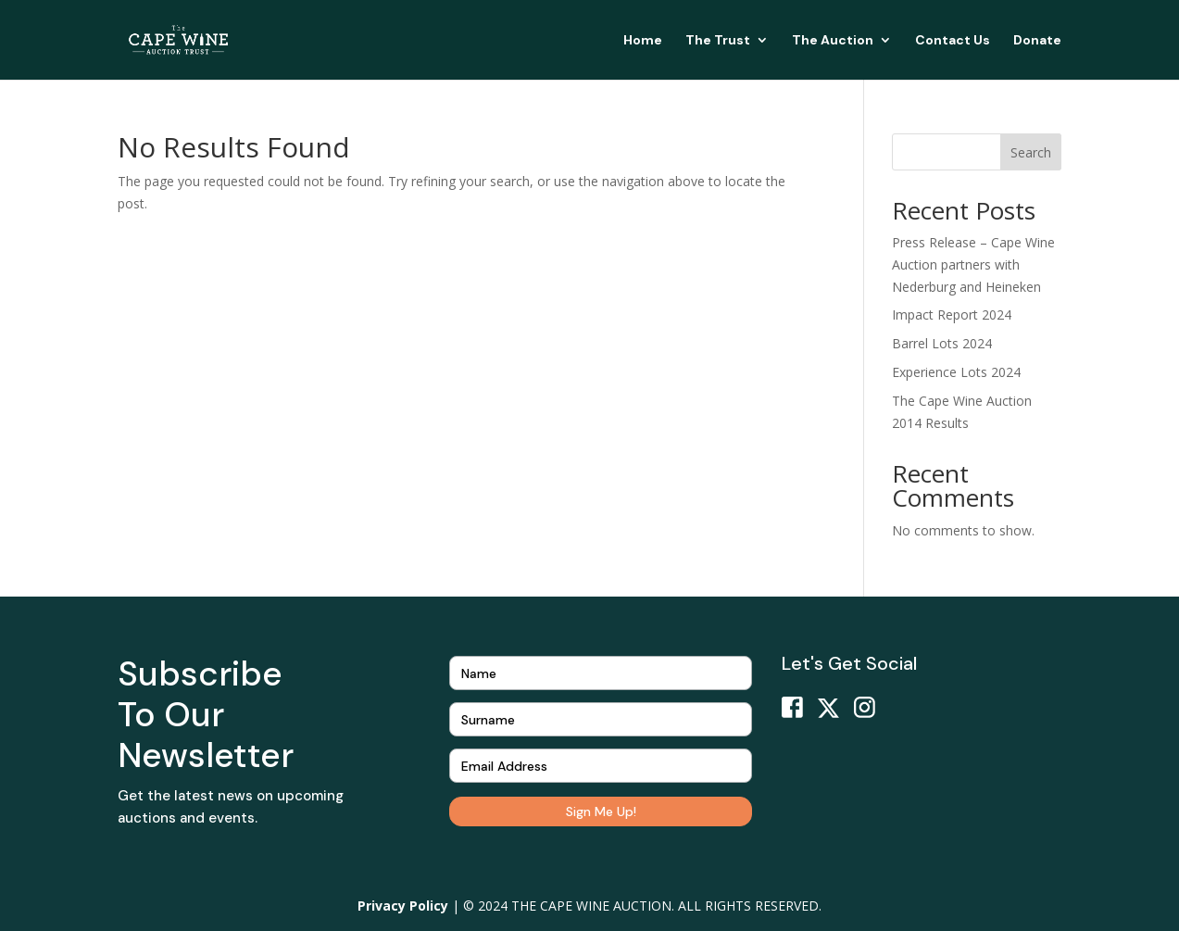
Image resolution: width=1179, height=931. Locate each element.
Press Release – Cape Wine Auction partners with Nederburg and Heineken (973, 264)
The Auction (832, 40)
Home (642, 40)
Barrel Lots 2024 (942, 343)
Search (1030, 152)
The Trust (717, 40)
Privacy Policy (402, 905)
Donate (1037, 40)
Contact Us (952, 40)
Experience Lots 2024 (956, 372)
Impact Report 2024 (951, 314)
